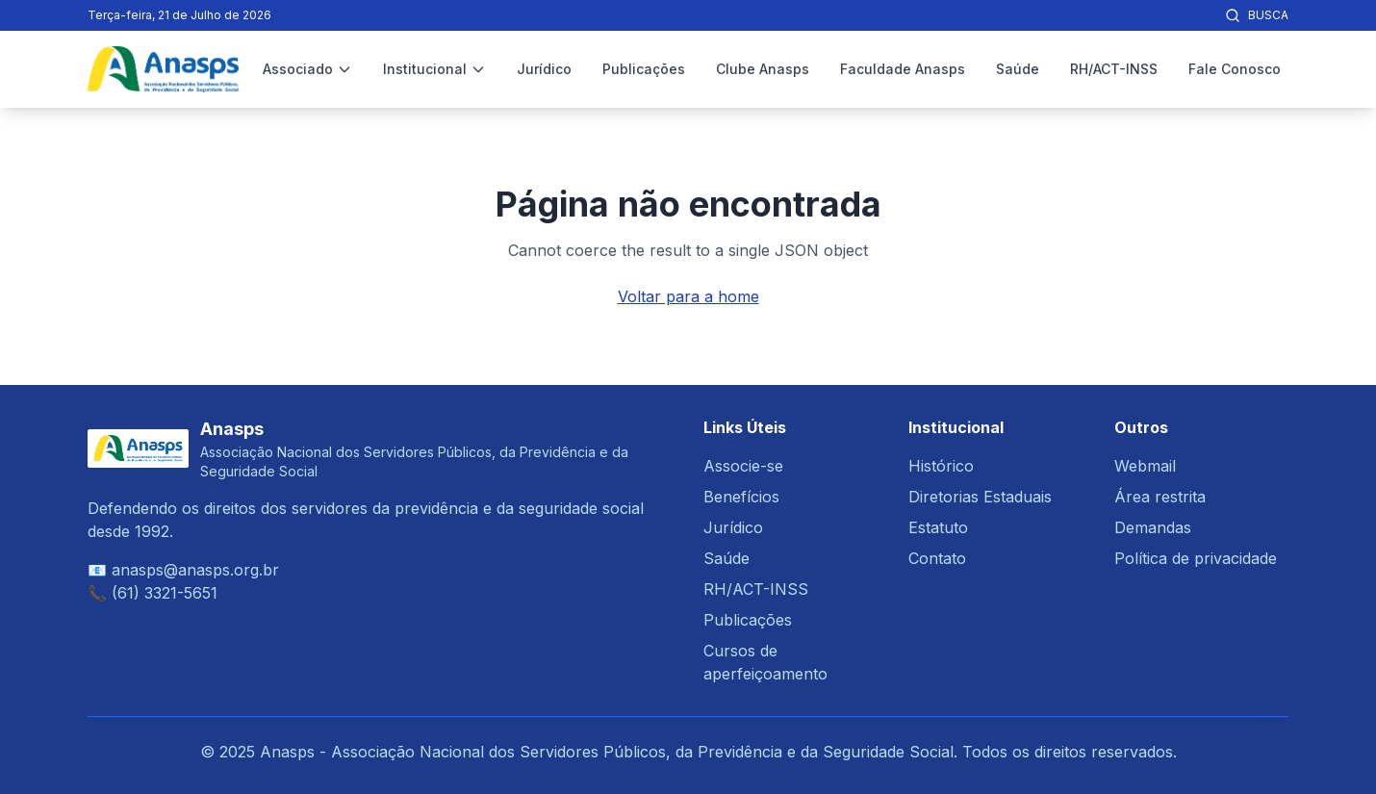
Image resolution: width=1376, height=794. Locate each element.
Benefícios (741, 496)
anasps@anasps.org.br (195, 569)
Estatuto (938, 527)
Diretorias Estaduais (980, 496)
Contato (937, 558)
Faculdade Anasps (902, 69)
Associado (307, 69)
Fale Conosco (1234, 69)
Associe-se (743, 465)
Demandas (1152, 527)
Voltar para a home (688, 296)
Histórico (941, 465)
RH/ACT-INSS (1114, 69)
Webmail (1145, 465)
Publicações (643, 69)
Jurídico (544, 69)
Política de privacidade (1195, 558)
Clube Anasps (762, 69)
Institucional (434, 69)
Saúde (1017, 69)
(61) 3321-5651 (164, 592)
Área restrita (1160, 496)
